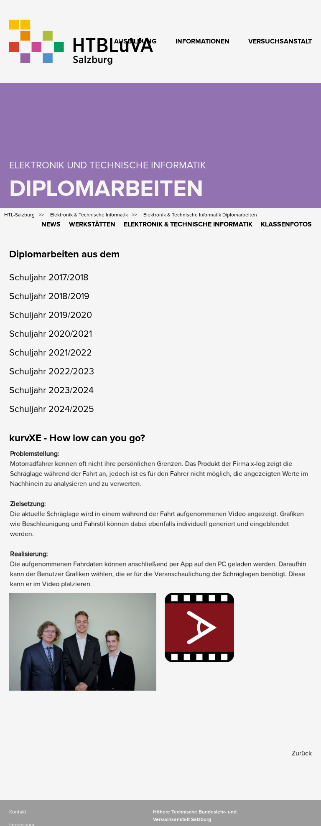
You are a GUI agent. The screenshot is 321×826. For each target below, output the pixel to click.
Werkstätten (92, 224)
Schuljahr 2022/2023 (51, 371)
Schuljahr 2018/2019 (49, 296)
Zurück (302, 753)
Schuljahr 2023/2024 (51, 390)
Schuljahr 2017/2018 (49, 277)
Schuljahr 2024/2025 (51, 409)
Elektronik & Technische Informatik (188, 224)
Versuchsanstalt (280, 41)
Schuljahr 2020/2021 (50, 334)
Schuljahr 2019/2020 (50, 315)
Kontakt (17, 812)
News (51, 224)
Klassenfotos (286, 224)
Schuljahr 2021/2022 (50, 353)
